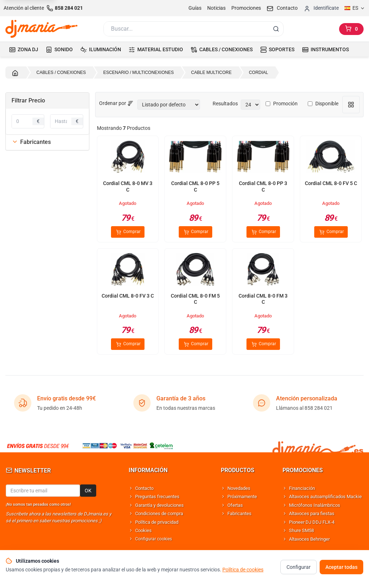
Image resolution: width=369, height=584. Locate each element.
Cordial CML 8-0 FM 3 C (263, 299)
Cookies (143, 530)
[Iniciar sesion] (321, 8)
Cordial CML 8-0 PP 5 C (195, 186)
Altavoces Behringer (309, 539)
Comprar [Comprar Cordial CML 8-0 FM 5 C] (195, 344)
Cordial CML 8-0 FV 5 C (331, 183)
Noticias (216, 8)
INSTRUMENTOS (325, 49)
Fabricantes (31, 142)
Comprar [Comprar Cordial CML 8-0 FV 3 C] (128, 344)
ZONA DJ (23, 49)
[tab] (47, 142)
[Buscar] (185, 29)
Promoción (282, 103)
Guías (194, 8)
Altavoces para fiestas (311, 513)
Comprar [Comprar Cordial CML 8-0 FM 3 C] (263, 344)
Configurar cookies (153, 538)
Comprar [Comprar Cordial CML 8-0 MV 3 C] (128, 232)
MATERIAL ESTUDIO (156, 49)
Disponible (323, 103)
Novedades (238, 488)
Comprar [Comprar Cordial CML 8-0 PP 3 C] (263, 232)
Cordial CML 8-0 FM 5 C (195, 299)
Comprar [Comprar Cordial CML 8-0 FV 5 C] (331, 232)
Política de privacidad (156, 522)
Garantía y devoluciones (159, 505)
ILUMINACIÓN (100, 49)
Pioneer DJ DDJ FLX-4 (311, 522)
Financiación (302, 488)
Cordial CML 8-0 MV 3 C (127, 186)
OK (88, 490)
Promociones (246, 8)
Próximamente (242, 496)
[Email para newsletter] (43, 490)
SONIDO (59, 49)
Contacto (144, 488)
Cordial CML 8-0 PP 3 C (263, 186)
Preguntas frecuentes (157, 496)
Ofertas (235, 505)
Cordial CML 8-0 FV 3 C (128, 296)
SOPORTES (277, 49)
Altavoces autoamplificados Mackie (325, 496)
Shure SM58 (301, 530)
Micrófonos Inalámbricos (314, 505)
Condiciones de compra (159, 513)
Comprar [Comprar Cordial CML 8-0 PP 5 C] (195, 232)
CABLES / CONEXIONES (222, 49)
